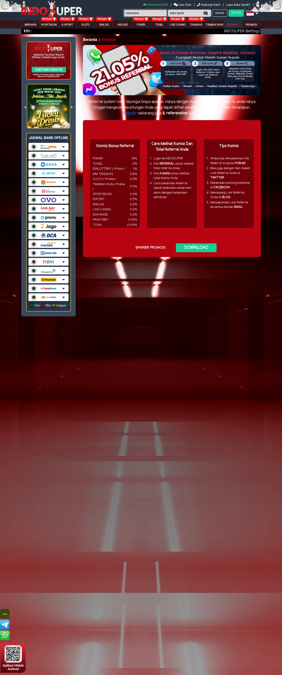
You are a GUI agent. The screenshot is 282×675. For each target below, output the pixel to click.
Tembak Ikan (214, 25)
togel (159, 25)
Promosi (251, 25)
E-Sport (67, 25)
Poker (141, 25)
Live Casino (177, 25)
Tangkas (196, 25)
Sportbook (49, 25)
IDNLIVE (104, 25)
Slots (85, 25)
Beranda (31, 25)
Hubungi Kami (209, 4)
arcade (122, 25)
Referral (232, 25)
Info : (28, 31)
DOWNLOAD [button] (196, 247)
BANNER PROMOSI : (151, 248)
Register (130, 113)
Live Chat (183, 4)
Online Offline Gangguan (48, 305)
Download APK (156, 4)
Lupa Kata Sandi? (238, 4)
